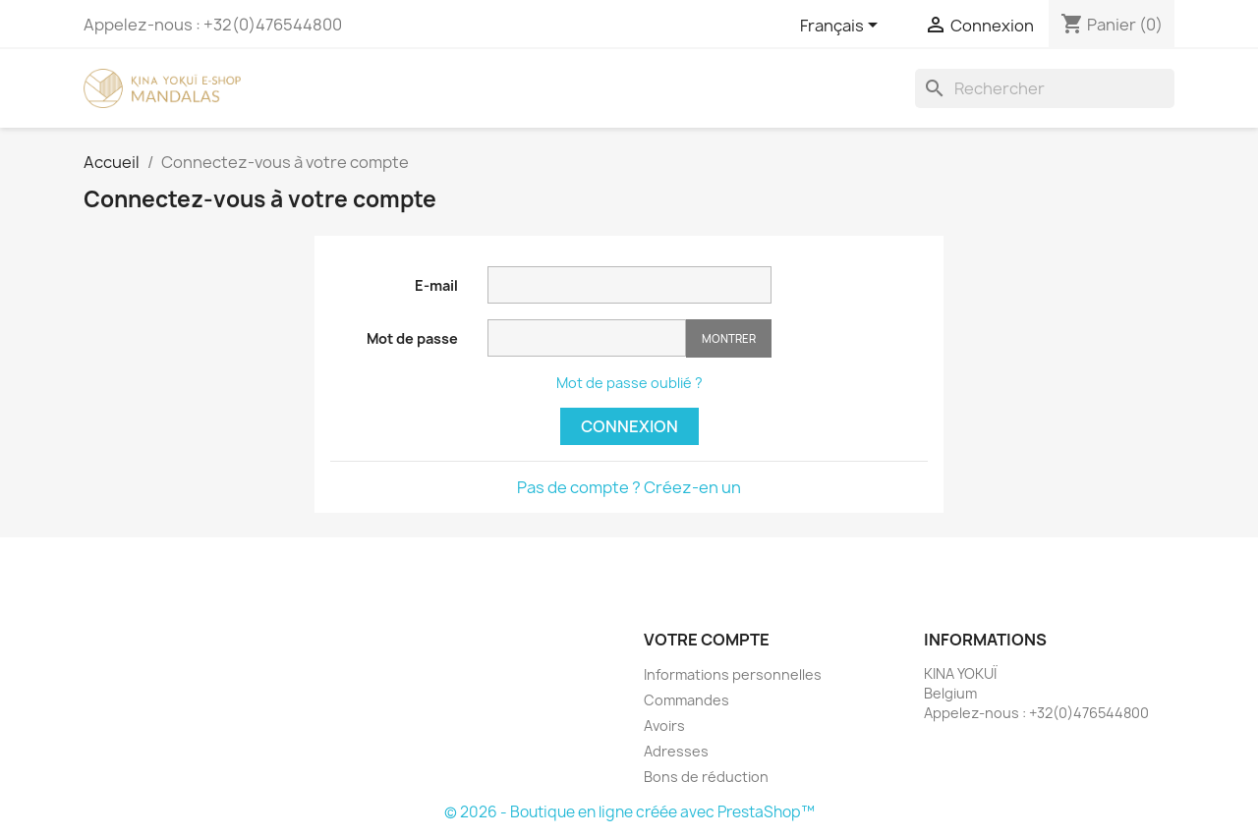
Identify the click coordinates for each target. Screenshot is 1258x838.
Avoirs (664, 725)
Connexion (629, 426)
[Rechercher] (1044, 88)
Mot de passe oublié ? (629, 382)
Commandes (686, 700)
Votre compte (707, 639)
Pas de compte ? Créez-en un (629, 487)
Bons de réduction (706, 776)
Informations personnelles (733, 674)
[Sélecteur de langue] (842, 26)
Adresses (676, 751)
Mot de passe (412, 338)
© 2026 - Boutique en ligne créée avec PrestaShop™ (629, 812)
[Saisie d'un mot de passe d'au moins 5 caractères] (586, 338)
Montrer (729, 338)
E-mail (436, 285)
